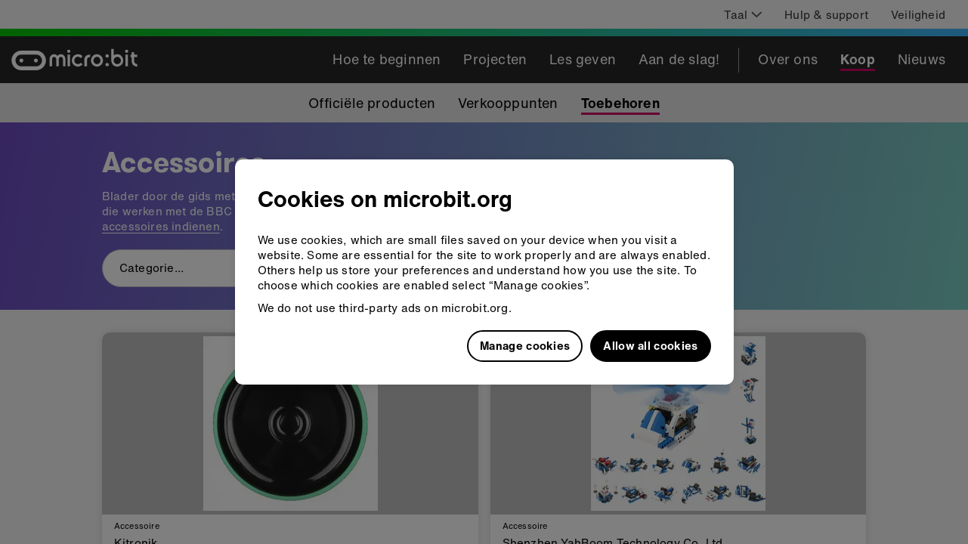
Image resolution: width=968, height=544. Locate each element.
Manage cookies (525, 345)
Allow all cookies (650, 345)
